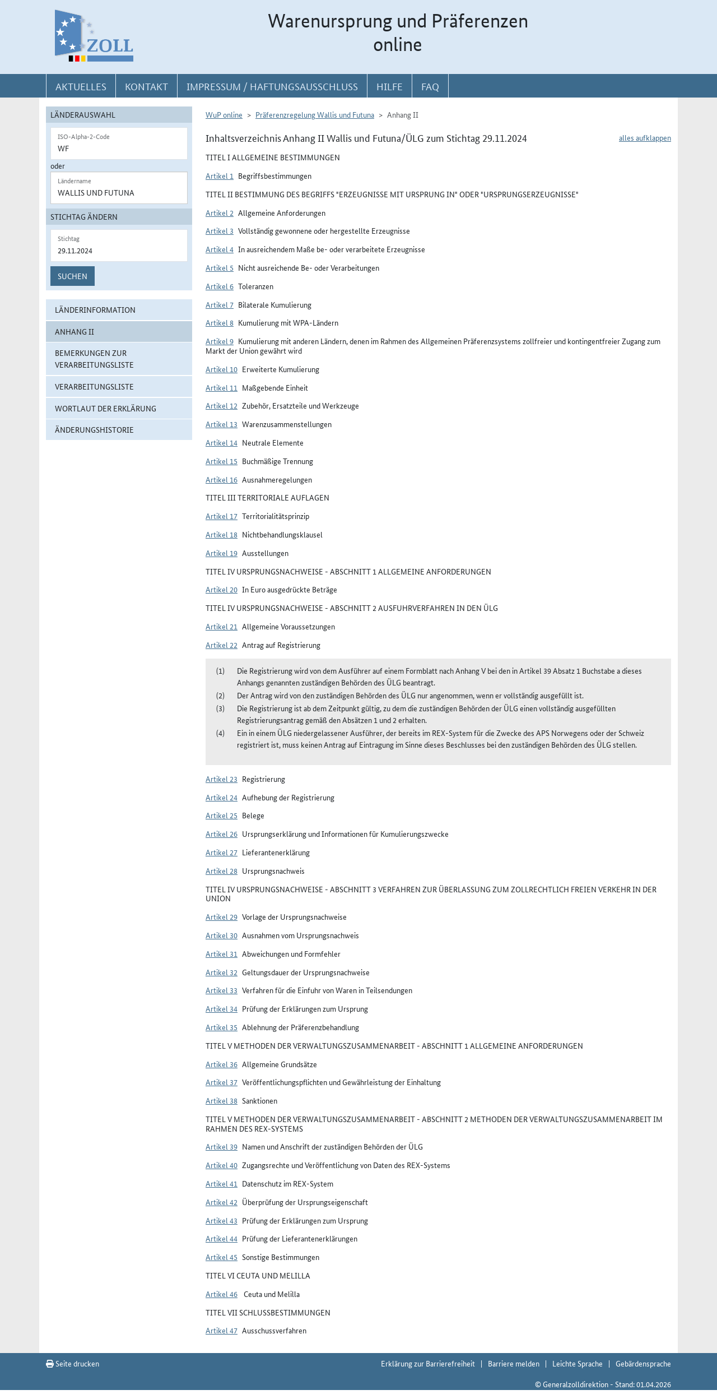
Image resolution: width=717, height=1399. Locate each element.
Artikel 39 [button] (222, 1146)
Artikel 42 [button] (222, 1201)
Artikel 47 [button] (222, 1330)
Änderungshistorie (94, 429)
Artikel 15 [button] (222, 460)
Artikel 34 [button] (222, 1008)
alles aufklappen (645, 137)
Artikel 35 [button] (222, 1026)
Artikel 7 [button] (220, 304)
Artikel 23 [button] (222, 778)
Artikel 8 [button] (220, 322)
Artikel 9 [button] (220, 340)
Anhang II (74, 331)
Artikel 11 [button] (222, 387)
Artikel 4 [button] (220, 248)
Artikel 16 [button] (222, 479)
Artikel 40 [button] (222, 1164)
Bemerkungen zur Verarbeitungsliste (94, 358)
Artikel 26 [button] (222, 833)
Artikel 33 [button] (222, 989)
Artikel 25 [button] (222, 815)
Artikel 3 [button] (220, 230)
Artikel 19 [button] (222, 552)
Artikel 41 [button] (222, 1183)
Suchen (72, 275)
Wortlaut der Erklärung (105, 408)
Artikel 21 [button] (222, 626)
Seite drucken (72, 1363)
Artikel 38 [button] (222, 1100)
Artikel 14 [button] (222, 442)
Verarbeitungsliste (94, 386)
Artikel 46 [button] (222, 1293)
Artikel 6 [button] (220, 285)
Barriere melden (513, 1363)
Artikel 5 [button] (220, 267)
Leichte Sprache (577, 1363)
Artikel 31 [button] (222, 953)
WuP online (224, 114)
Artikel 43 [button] (222, 1220)
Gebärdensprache (643, 1363)
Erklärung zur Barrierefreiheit (428, 1363)
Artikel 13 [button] (222, 423)
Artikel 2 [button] (220, 212)
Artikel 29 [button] (222, 916)
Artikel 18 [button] (222, 534)
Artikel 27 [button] (222, 852)
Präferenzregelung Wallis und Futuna (314, 114)
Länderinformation (95, 309)
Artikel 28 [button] (222, 870)
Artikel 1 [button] (220, 175)
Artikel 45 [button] (222, 1256)
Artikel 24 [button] (222, 797)
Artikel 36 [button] (222, 1063)
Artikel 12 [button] (222, 405)
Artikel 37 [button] (222, 1081)
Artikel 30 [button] (222, 935)
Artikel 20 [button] (222, 589)
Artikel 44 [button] (222, 1238)
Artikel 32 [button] (222, 972)
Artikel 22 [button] (222, 644)
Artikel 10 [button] (222, 368)
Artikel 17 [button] (222, 515)
